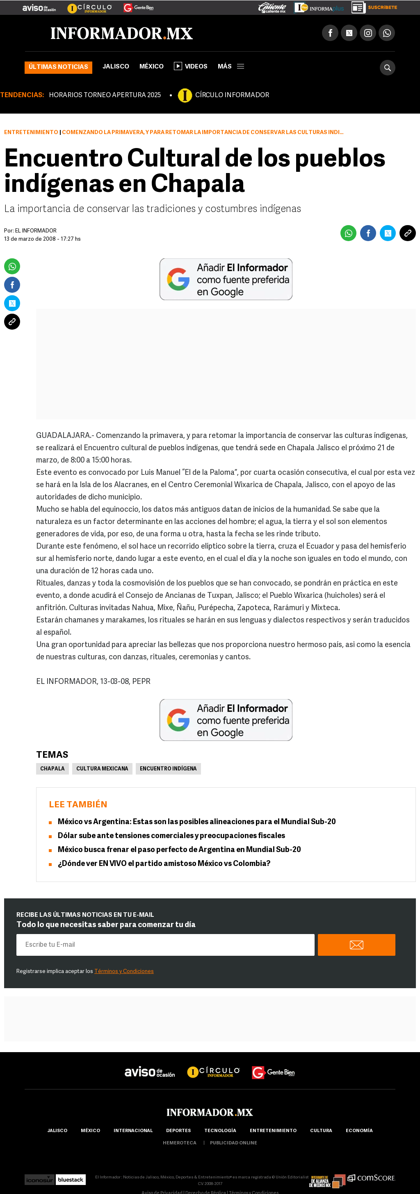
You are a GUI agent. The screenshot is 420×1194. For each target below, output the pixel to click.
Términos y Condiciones (124, 971)
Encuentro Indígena (168, 769)
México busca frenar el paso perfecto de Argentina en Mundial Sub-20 (179, 850)
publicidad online (233, 1143)
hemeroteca (179, 1143)
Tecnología (220, 1131)
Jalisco (116, 67)
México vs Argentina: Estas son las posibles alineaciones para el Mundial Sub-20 (197, 822)
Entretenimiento (31, 132)
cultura (321, 1131)
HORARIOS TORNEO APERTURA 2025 (105, 95)
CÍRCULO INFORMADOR (232, 95)
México (151, 67)
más (231, 67)
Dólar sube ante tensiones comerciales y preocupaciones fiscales (171, 836)
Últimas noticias (58, 67)
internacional (133, 1131)
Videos (191, 66)
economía (359, 1131)
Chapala (52, 769)
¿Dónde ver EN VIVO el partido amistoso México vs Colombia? (164, 864)
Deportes (178, 1131)
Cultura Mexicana (102, 769)
